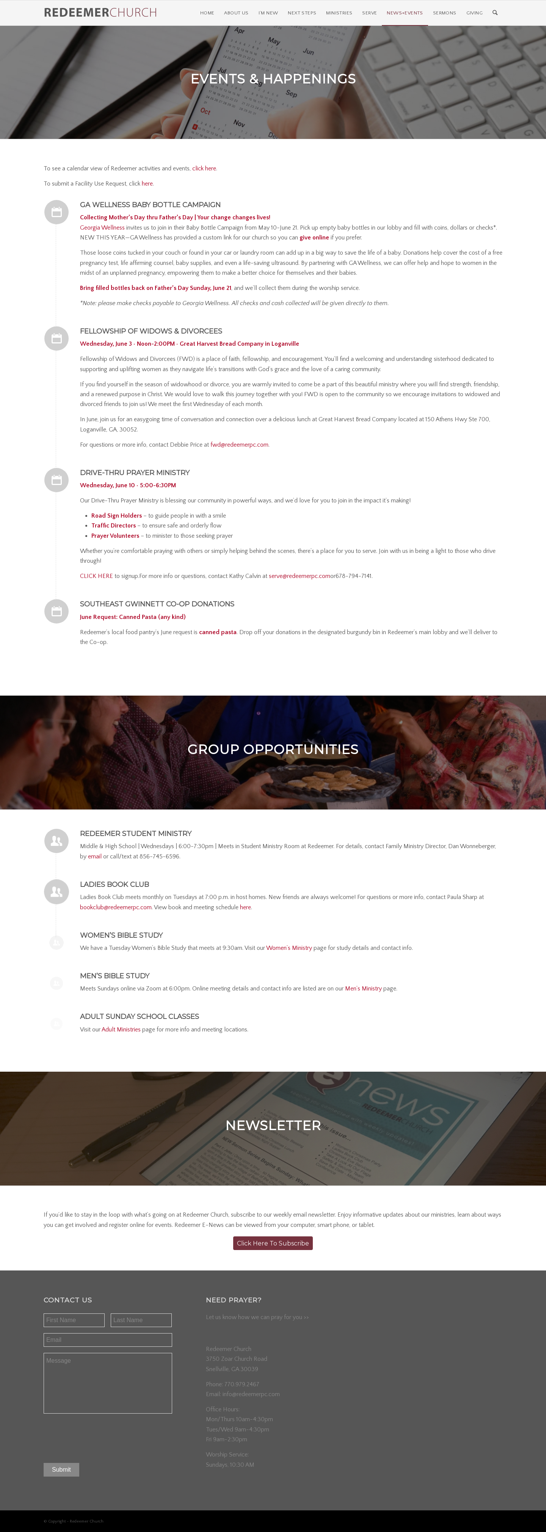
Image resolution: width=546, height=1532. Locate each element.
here (147, 183)
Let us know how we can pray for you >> (257, 1317)
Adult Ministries (121, 1029)
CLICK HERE (96, 576)
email (95, 856)
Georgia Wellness (102, 227)
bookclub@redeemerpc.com (116, 907)
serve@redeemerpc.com (299, 576)
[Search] (495, 12)
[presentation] (101, 1436)
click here (204, 168)
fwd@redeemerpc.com (239, 444)
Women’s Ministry (289, 948)
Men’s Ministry (363, 988)
